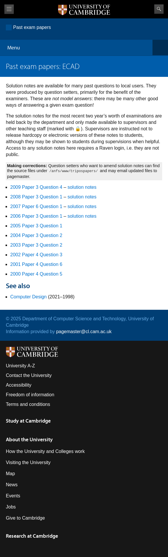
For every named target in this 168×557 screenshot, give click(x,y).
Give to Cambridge (25, 518)
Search (159, 9)
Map (10, 473)
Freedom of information (30, 394)
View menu (9, 9)
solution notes (82, 187)
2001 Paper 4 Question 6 (36, 264)
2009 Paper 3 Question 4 (36, 187)
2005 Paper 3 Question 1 (36, 225)
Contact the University (29, 375)
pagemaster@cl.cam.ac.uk (84, 331)
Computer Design (28, 296)
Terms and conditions (28, 404)
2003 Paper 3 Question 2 (36, 245)
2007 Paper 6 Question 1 (36, 206)
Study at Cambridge (28, 420)
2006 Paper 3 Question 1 (36, 216)
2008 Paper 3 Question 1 (36, 196)
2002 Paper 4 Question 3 (36, 254)
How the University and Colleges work (45, 451)
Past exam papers (32, 27)
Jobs (11, 506)
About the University (29, 439)
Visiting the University (28, 462)
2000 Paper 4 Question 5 (36, 273)
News (12, 484)
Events (13, 495)
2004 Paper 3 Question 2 (36, 235)
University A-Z (20, 365)
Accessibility (18, 385)
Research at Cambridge (32, 535)
